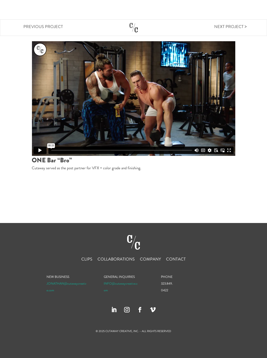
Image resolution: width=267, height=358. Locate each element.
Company (228, 10)
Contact (251, 10)
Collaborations (199, 10)
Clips (173, 10)
